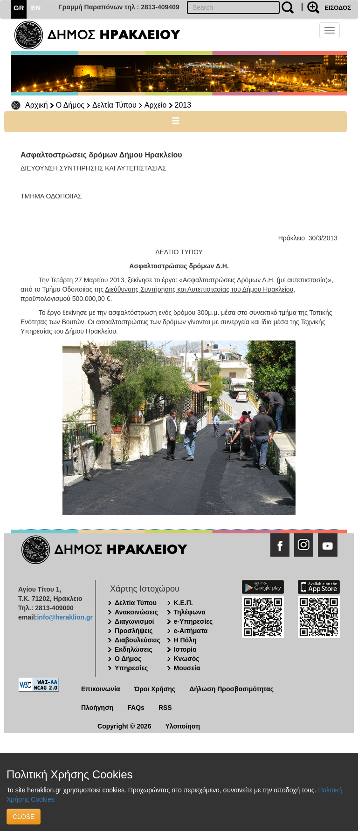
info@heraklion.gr (64, 617)
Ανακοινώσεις (136, 612)
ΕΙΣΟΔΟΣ (337, 7)
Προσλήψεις (134, 630)
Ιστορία (185, 649)
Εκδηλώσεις (133, 649)
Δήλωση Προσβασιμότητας (231, 689)
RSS (165, 707)
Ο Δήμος (70, 105)
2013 (183, 105)
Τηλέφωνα (190, 612)
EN (36, 8)
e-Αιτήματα (191, 630)
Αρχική (36, 105)
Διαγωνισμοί (134, 621)
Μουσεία (187, 668)
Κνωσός (187, 658)
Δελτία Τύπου (114, 105)
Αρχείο (156, 105)
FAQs (136, 707)
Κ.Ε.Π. (183, 602)
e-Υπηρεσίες (193, 621)
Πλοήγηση (97, 707)
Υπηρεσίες (131, 668)
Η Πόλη (185, 640)
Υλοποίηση (182, 726)
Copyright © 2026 (124, 726)
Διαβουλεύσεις (137, 640)
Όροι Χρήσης (155, 689)
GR (19, 8)
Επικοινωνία (100, 689)
